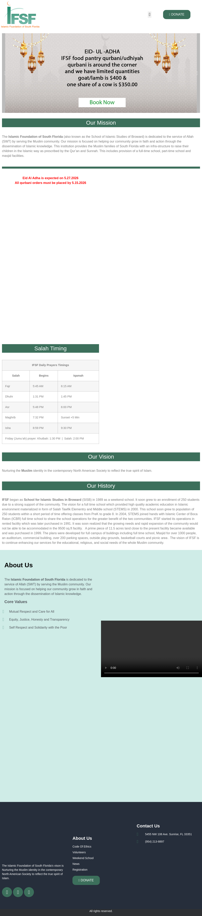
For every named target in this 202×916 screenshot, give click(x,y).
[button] (150, 14)
